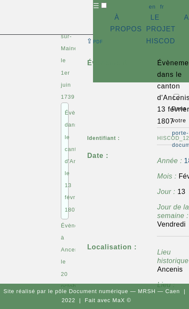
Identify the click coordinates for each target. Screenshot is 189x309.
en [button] (152, 6)
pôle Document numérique (91, 291)
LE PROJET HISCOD (160, 29)
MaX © (121, 300)
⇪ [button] (95, 41)
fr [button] (162, 6)
